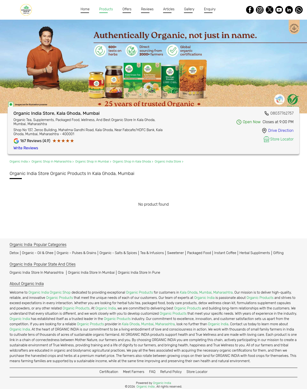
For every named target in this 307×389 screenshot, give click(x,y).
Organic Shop (60, 292)
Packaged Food (199, 253)
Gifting (278, 253)
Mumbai (205, 292)
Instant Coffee (225, 253)
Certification (109, 372)
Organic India (37, 273)
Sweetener (175, 253)
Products (106, 9)
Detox (14, 253)
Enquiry (210, 9)
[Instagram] (259, 10)
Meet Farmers (133, 372)
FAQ (152, 372)
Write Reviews (25, 148)
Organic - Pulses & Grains (76, 253)
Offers (127, 9)
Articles (168, 9)
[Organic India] (27, 10)
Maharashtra (223, 292)
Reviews (147, 9)
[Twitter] (269, 10)
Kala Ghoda (189, 292)
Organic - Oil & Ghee (37, 253)
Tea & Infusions (152, 253)
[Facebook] (250, 10)
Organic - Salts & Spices (118, 253)
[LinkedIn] (289, 10)
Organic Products (139, 292)
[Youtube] (279, 10)
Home (85, 9)
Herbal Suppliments (254, 253)
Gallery (189, 9)
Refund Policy (171, 372)
